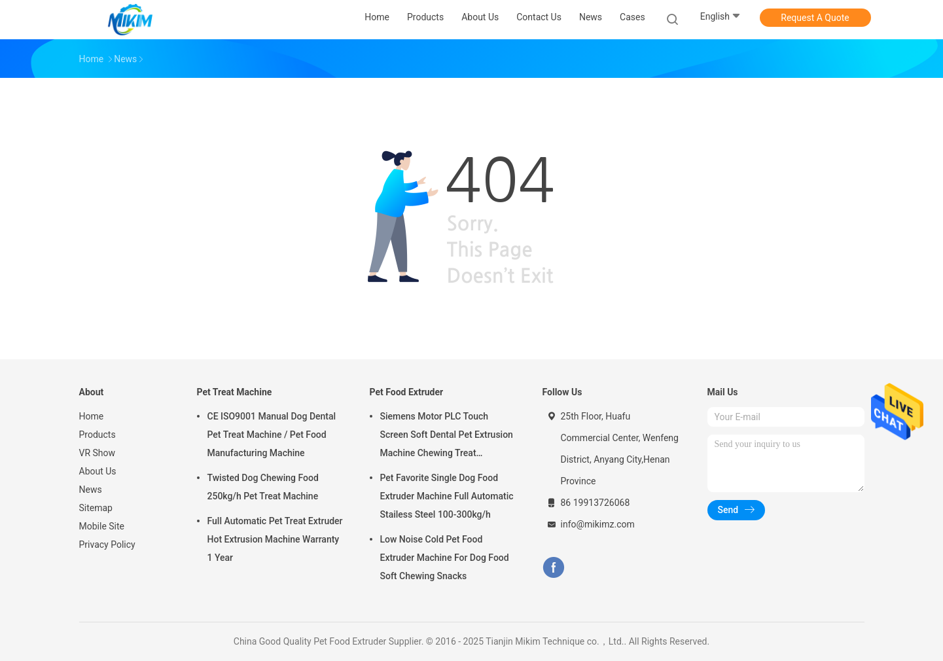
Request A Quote (815, 17)
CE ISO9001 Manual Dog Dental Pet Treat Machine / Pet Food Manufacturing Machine (271, 434)
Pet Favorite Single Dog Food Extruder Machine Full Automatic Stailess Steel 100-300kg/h (447, 496)
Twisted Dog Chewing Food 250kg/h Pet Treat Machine (263, 487)
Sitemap (96, 508)
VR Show (97, 453)
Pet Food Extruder (407, 392)
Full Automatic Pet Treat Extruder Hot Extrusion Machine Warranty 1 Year (275, 539)
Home (91, 416)
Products (97, 434)
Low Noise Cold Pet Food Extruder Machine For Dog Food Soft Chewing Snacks (444, 557)
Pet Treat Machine (234, 392)
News (90, 489)
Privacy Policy (107, 544)
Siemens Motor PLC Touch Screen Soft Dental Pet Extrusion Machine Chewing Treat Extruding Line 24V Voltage (446, 436)
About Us (97, 471)
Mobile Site (102, 526)
